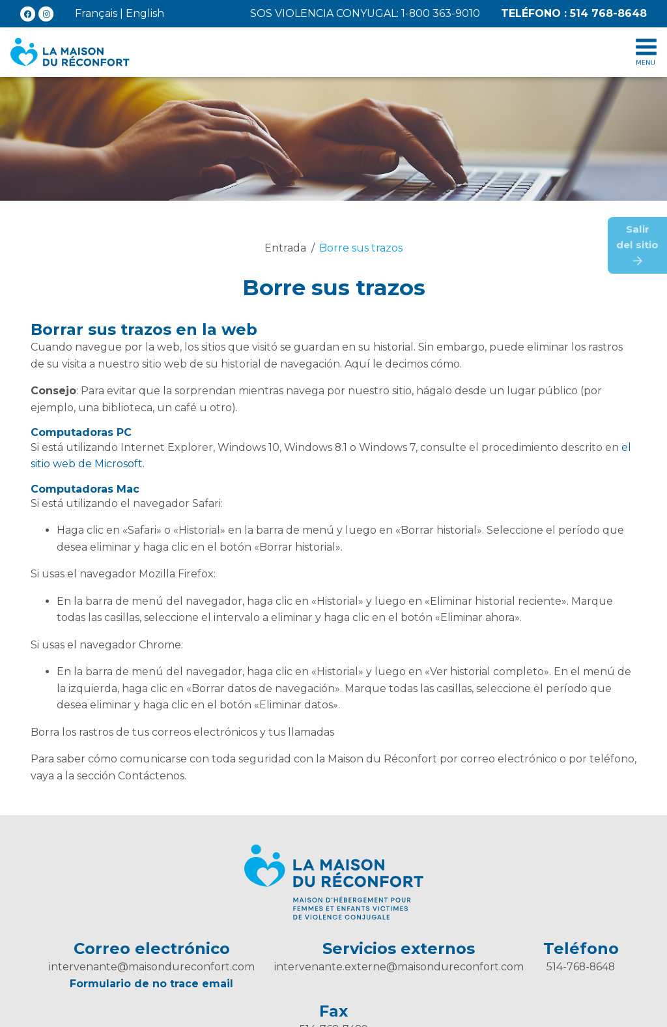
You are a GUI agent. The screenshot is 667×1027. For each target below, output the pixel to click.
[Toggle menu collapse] (646, 51)
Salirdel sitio (637, 245)
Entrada (285, 248)
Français (96, 13)
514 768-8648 (574, 13)
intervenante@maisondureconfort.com (152, 967)
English (145, 13)
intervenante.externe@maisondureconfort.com (399, 967)
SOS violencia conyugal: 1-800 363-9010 (365, 13)
